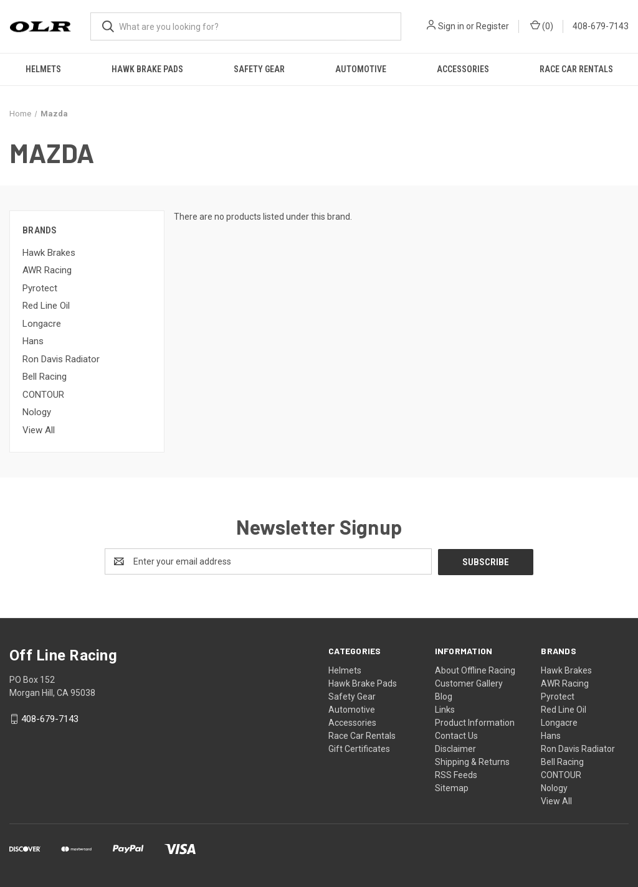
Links (445, 709)
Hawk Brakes (48, 252)
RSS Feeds (456, 774)
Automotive (360, 69)
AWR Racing (47, 270)
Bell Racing (44, 376)
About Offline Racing (475, 670)
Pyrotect (39, 288)
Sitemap (452, 787)
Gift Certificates (359, 748)
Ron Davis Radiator (61, 359)
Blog (443, 696)
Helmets (43, 69)
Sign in (451, 26)
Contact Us (456, 735)
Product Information (475, 722)
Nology (36, 412)
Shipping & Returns (472, 761)
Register (492, 26)
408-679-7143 (601, 26)
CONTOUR (43, 394)
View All (38, 430)
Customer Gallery (469, 683)
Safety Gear (259, 69)
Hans (33, 341)
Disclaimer (455, 748)
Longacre (41, 323)
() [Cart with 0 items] (541, 25)
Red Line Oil (46, 305)
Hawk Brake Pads (147, 69)
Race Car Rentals (576, 69)
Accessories (463, 69)
